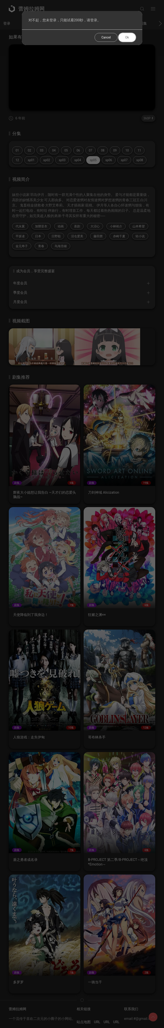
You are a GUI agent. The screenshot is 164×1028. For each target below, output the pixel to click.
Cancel (106, 37)
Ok (127, 37)
